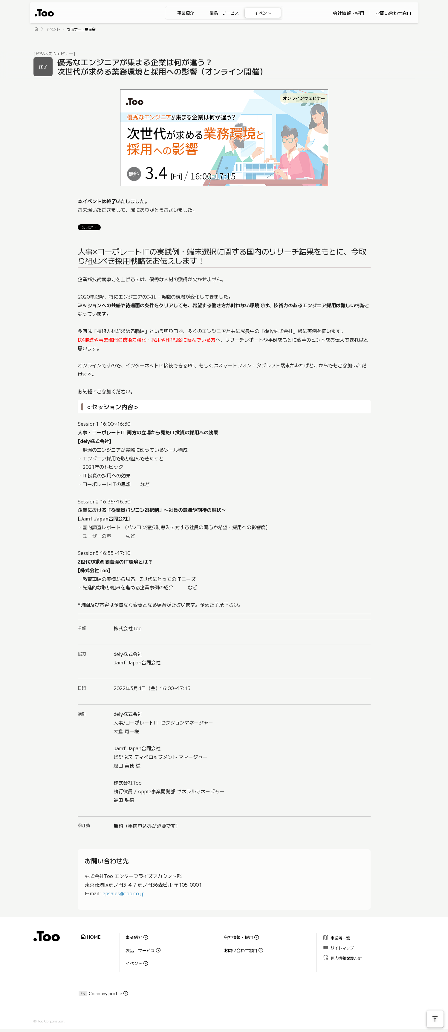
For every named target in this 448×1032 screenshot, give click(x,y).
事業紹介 (185, 13)
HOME (89, 936)
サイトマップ (337, 945)
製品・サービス (224, 13)
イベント (262, 13)
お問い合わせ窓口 (393, 13)
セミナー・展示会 (81, 29)
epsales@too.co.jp (124, 893)
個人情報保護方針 (341, 954)
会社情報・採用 (348, 13)
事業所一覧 (335, 936)
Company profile (105, 988)
